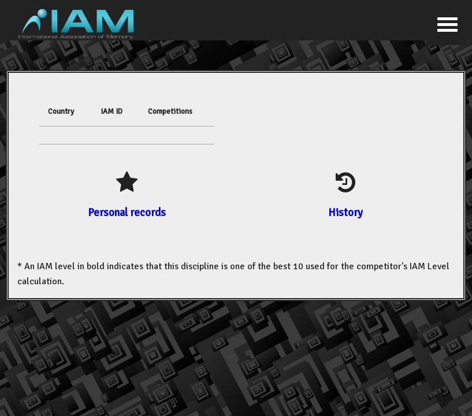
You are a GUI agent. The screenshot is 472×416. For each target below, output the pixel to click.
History (345, 212)
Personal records (127, 212)
